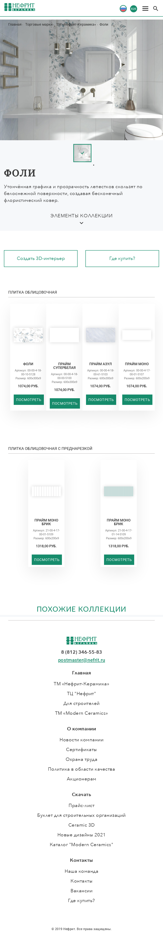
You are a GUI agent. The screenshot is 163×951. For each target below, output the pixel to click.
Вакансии (81, 891)
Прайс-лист (81, 805)
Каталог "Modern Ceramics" (81, 844)
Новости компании (81, 740)
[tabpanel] (93, 153)
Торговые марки (39, 24)
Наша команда (81, 871)
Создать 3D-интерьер (41, 258)
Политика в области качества (81, 769)
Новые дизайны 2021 (81, 835)
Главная (15, 24)
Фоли (104, 24)
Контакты (81, 881)
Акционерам (81, 779)
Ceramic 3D (81, 825)
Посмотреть (29, 400)
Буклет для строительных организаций (81, 815)
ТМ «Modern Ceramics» (81, 713)
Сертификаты (81, 749)
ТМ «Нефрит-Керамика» (76, 24)
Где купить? (122, 258)
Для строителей (81, 703)
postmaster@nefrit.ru (81, 660)
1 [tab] (94, 165)
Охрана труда (81, 759)
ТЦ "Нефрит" (81, 693)
